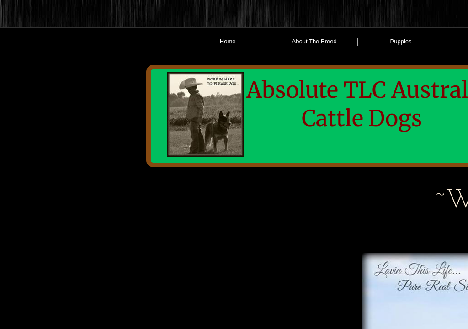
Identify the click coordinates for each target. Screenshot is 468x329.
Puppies (401, 41)
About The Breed (314, 41)
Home (228, 41)
